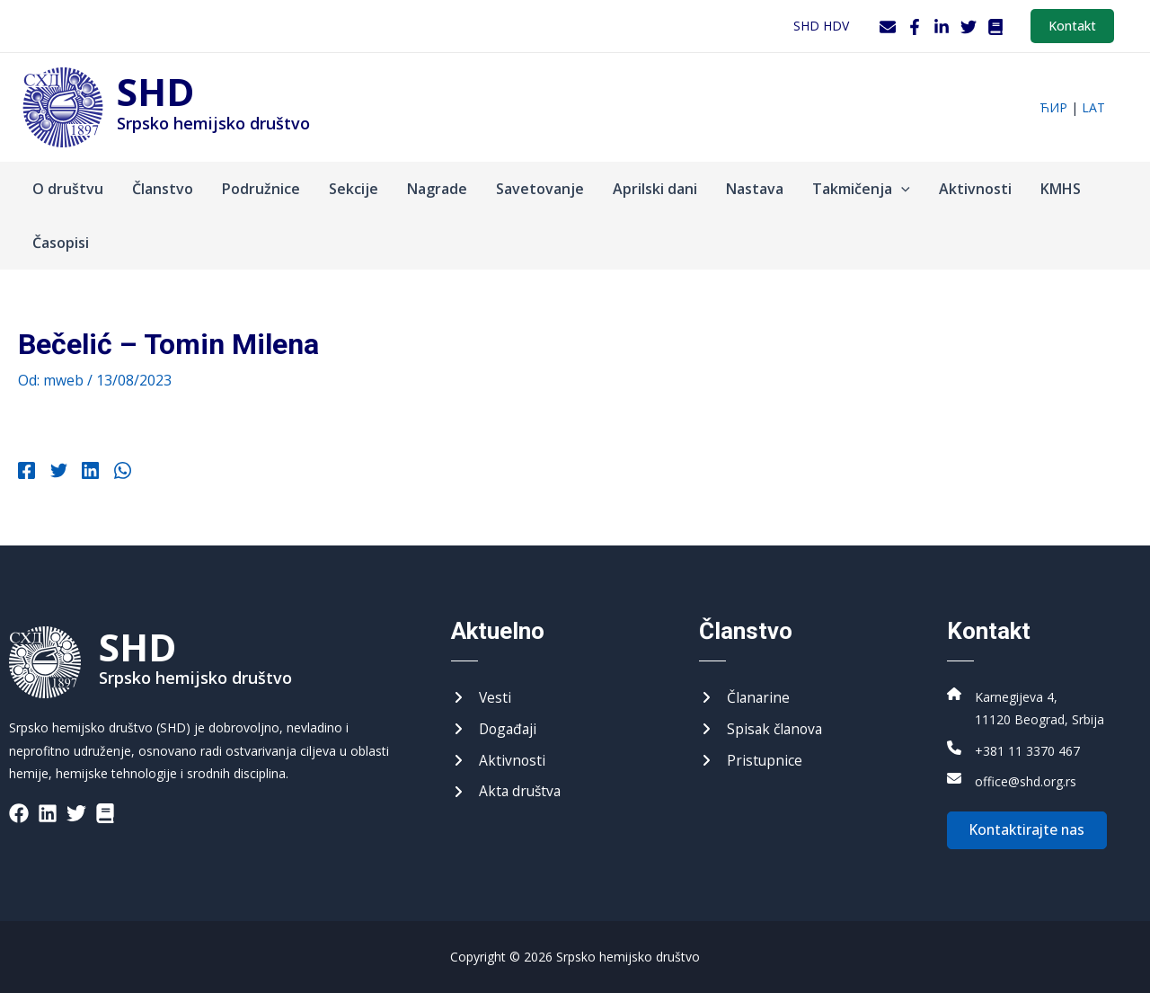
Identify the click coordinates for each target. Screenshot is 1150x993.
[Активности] (498, 759)
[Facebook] (915, 27)
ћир (1053, 107)
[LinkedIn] (941, 27)
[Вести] (481, 695)
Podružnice (261, 189)
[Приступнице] (751, 759)
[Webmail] (888, 27)
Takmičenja (861, 189)
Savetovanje (540, 189)
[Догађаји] (495, 728)
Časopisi (60, 243)
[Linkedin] (85, 472)
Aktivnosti (975, 189)
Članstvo (162, 189)
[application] (901, 189)
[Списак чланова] (763, 728)
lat (1093, 107)
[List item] (19, 810)
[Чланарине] (745, 695)
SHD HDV (821, 25)
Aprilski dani (655, 189)
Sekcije (353, 189)
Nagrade (437, 189)
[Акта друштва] (507, 791)
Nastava (754, 189)
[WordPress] (995, 27)
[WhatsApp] (115, 472)
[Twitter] (968, 27)
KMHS (1060, 189)
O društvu (67, 189)
